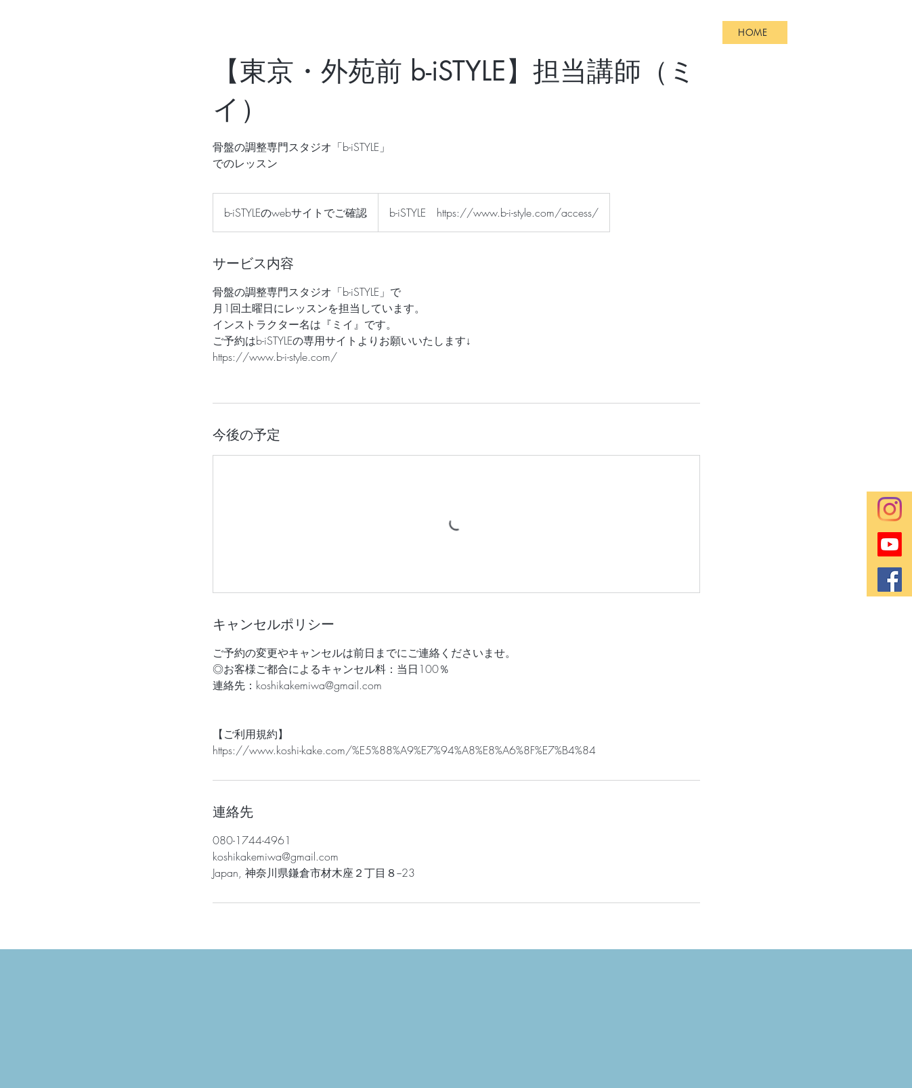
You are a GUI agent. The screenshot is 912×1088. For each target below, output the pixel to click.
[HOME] (754, 32)
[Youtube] (889, 544)
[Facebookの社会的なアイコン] (889, 579)
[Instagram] (889, 509)
